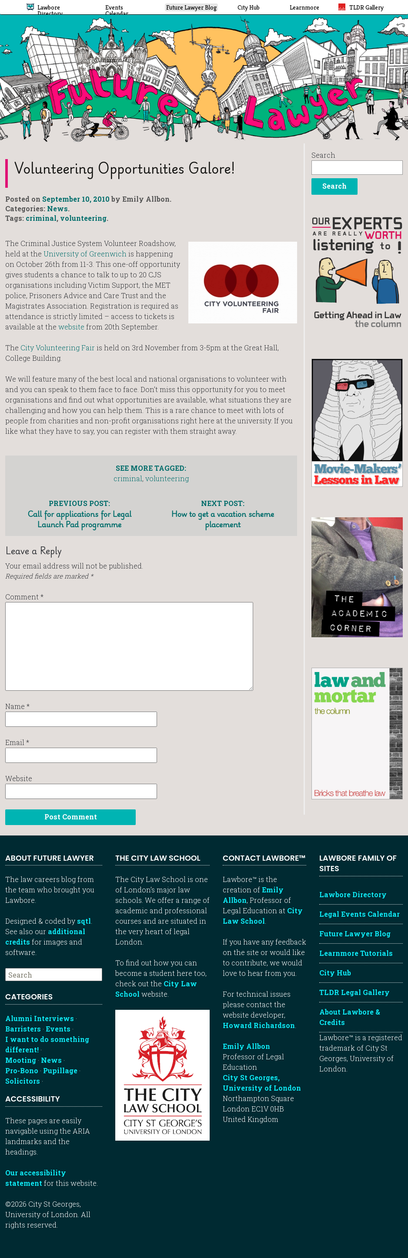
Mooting (20, 1060)
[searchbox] (53, 974)
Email (17, 742)
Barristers (23, 1028)
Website (18, 778)
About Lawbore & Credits (349, 1017)
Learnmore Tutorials (356, 953)
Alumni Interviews (39, 1018)
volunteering (83, 218)
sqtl (84, 920)
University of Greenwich (85, 253)
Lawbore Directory (353, 894)
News (57, 208)
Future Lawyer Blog (355, 933)
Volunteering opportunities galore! (124, 167)
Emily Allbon (246, 1046)
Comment (24, 596)
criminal (41, 218)
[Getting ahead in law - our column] (357, 271)
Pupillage (60, 1070)
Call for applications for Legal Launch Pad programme (79, 513)
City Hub (335, 972)
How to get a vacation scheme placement (222, 513)
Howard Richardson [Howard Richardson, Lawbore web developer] (259, 1025)
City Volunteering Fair (58, 347)
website (72, 326)
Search (323, 155)
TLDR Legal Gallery (354, 992)
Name (17, 706)
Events (58, 1028)
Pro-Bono (21, 1070)
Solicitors (22, 1080)
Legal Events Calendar (359, 914)
